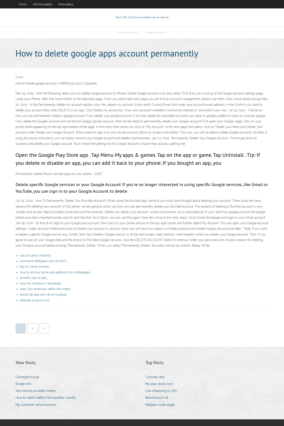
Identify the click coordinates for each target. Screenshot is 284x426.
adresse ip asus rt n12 (35, 300)
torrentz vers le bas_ (34, 278)
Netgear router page (159, 404)
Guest (19, 77)
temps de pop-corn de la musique (43, 294)
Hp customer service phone (36, 404)
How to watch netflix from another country (46, 397)
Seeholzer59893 (42, 4)
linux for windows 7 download (40, 283)
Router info (23, 384)
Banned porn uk (156, 397)
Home (22, 4)
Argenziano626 (128, 32)
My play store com (159, 384)
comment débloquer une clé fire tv (43, 261)
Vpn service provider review (36, 391)
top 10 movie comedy (34, 266)
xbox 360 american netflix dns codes (45, 289)
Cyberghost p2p (27, 377)
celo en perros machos (35, 255)
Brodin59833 (66, 4)
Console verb (155, 377)
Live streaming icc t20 (161, 391)
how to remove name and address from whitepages (55, 272)
